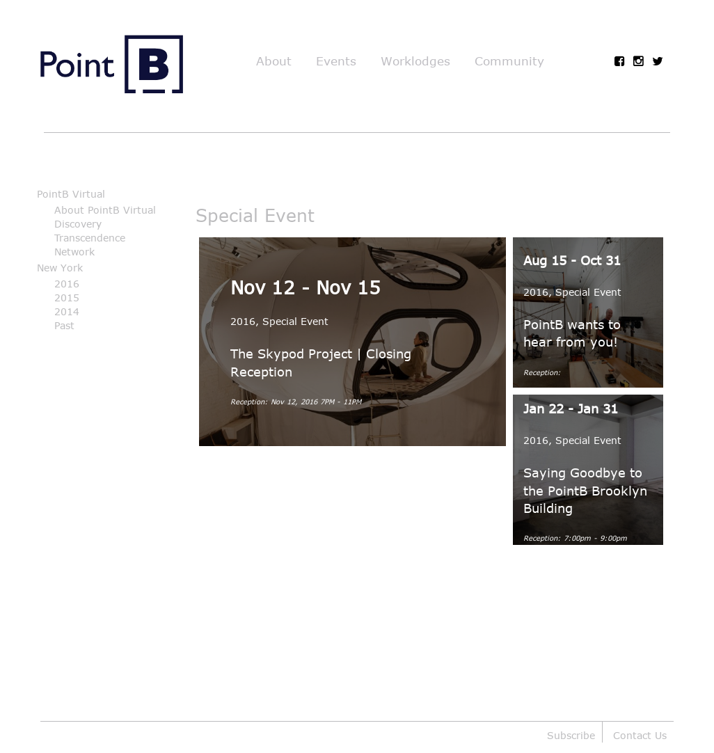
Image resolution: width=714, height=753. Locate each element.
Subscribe (571, 735)
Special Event (295, 321)
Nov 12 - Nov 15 (305, 287)
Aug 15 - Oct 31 (572, 260)
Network (74, 251)
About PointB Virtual (105, 210)
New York (60, 268)
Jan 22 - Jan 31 (570, 408)
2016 (66, 284)
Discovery (78, 224)
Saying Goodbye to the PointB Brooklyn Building (585, 490)
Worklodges (415, 61)
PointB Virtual (71, 194)
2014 (66, 311)
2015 (66, 297)
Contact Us (640, 735)
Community (509, 61)
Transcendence (89, 238)
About (274, 61)
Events (336, 61)
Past (64, 325)
